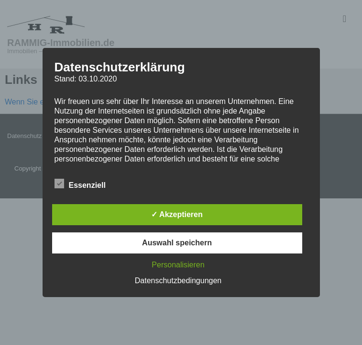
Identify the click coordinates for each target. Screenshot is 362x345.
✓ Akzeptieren (177, 214)
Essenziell (80, 184)
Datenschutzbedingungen (178, 280)
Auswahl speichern (177, 243)
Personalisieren (178, 265)
